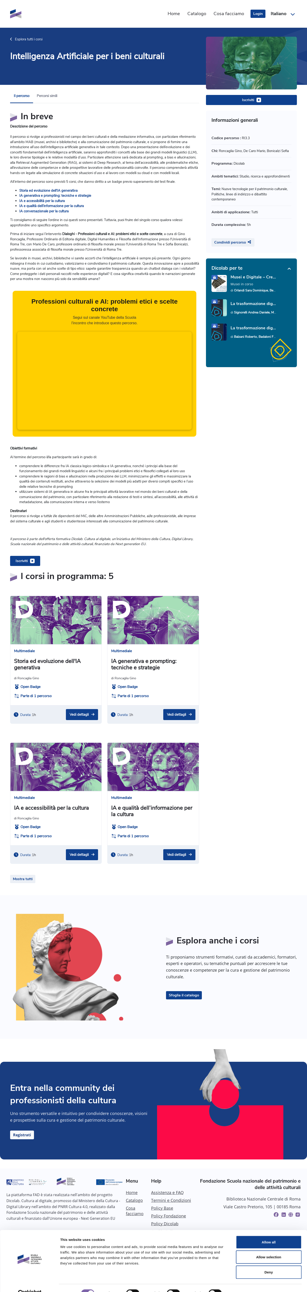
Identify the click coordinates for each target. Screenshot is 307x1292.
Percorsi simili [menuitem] (47, 96)
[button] (282, 13)
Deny (269, 1262)
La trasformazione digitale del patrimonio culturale (253, 328)
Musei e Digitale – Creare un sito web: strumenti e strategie (253, 277)
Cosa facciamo (135, 1210)
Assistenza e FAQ (167, 1192)
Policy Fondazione (168, 1216)
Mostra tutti (23, 879)
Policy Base (162, 1208)
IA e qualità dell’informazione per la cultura (51, 206)
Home (132, 1192)
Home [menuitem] (174, 14)
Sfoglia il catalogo (184, 995)
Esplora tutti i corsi (26, 39)
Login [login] (258, 13)
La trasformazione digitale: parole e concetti (253, 303)
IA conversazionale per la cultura (44, 211)
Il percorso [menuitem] (21, 96)
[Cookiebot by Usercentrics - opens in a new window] (30, 1283)
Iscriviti (248, 100)
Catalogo (134, 1200)
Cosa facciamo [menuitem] (229, 14)
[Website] (290, 1214)
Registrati (22, 1134)
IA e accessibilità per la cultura (42, 201)
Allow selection (268, 1247)
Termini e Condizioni (171, 1200)
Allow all (269, 1232)
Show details (241, 1283)
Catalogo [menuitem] (196, 14)
